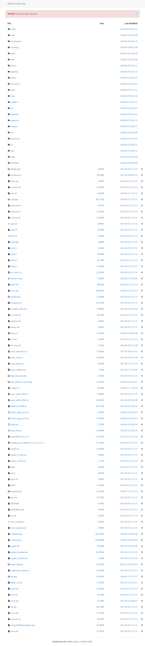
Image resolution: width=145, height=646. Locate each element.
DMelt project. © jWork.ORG (79, 641)
